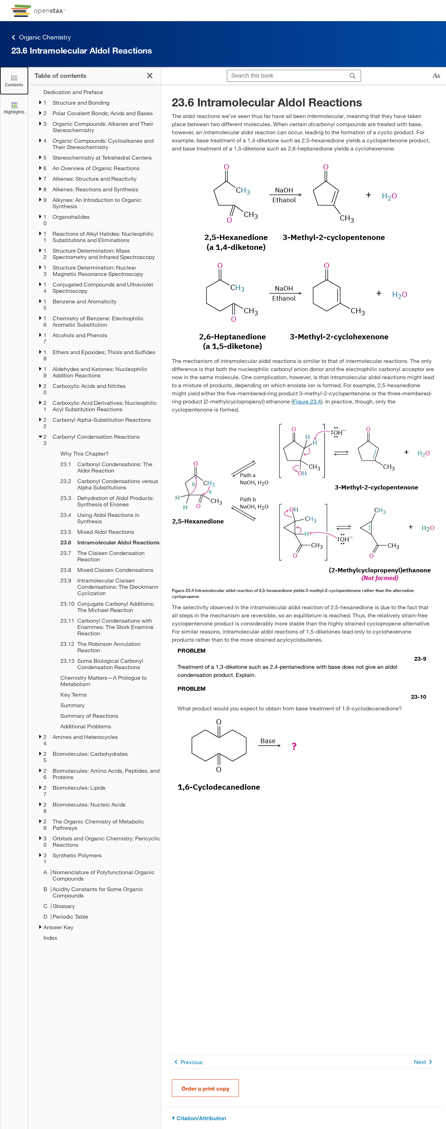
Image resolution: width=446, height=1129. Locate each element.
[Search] (353, 75)
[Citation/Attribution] (303, 1118)
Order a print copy (205, 1088)
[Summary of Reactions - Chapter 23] (106, 715)
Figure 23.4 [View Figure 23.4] (307, 401)
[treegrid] (94, 515)
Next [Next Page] (424, 1061)
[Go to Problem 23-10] (301, 692)
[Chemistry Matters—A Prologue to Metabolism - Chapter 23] (106, 680)
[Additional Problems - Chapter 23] (106, 726)
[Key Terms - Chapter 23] (106, 694)
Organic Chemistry (41, 37)
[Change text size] (436, 76)
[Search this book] (286, 75)
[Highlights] (14, 107)
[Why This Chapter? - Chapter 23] (106, 453)
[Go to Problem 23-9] (301, 654)
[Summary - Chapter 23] (106, 705)
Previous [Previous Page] (187, 1061)
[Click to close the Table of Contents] (14, 80)
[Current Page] (106, 542)
